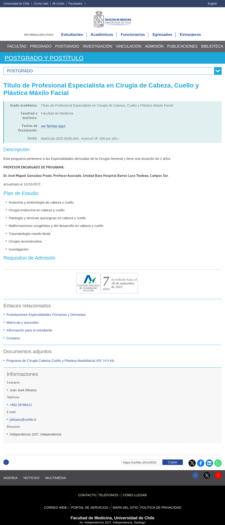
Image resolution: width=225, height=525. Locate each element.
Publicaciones (182, 50)
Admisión (154, 50)
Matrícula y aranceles (22, 326)
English (212, 3)
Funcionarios (133, 38)
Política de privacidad (157, 498)
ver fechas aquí (52, 129)
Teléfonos (108, 491)
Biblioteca (212, 50)
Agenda (10, 479)
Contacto (13, 341)
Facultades (75, 3)
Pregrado (40, 50)
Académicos (101, 38)
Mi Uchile (58, 3)
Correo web (41, 3)
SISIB (106, 518)
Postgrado (67, 50)
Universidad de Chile (16, 3)
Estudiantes (72, 38)
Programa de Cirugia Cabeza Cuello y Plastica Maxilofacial (60, 364)
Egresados (162, 38)
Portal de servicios (91, 498)
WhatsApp (218, 466)
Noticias (35, 479)
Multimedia (62, 479)
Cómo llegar (134, 491)
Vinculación (128, 50)
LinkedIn (209, 466)
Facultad (16, 50)
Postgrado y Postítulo (50, 61)
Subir (6, 470)
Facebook (201, 466)
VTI (114, 518)
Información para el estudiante (29, 334)
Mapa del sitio (125, 498)
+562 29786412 (21, 408)
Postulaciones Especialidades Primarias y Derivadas (46, 318)
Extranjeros (190, 38)
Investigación (97, 50)
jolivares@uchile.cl (23, 423)
